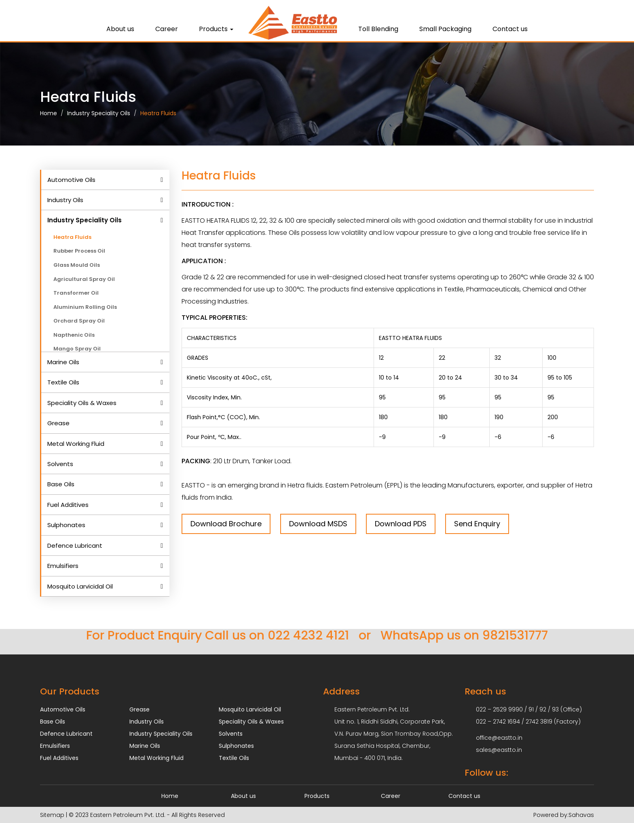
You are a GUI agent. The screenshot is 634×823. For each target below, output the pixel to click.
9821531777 (515, 635)
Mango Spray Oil (77, 348)
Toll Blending (378, 29)
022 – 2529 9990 (499, 709)
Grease (58, 423)
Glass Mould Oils (76, 265)
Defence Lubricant (74, 545)
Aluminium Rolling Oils (85, 307)
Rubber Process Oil (79, 251)
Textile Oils (63, 382)
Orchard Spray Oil (79, 321)
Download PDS (401, 524)
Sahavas (581, 815)
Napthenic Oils (74, 335)
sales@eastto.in (499, 750)
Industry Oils (65, 200)
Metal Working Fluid (75, 443)
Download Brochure (226, 524)
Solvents (60, 464)
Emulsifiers (62, 565)
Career (166, 29)
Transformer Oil (76, 293)
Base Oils (60, 484)
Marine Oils (63, 362)
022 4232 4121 (308, 635)
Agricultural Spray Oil (84, 279)
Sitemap (52, 815)
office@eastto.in (499, 738)
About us (120, 29)
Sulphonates (66, 525)
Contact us (510, 29)
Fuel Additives (68, 504)
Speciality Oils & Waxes (81, 403)
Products (216, 29)
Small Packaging (445, 29)
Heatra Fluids (158, 113)
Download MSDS (318, 524)
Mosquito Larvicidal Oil (80, 586)
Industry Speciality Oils (98, 113)
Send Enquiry (477, 524)
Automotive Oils (71, 179)
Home (48, 113)
